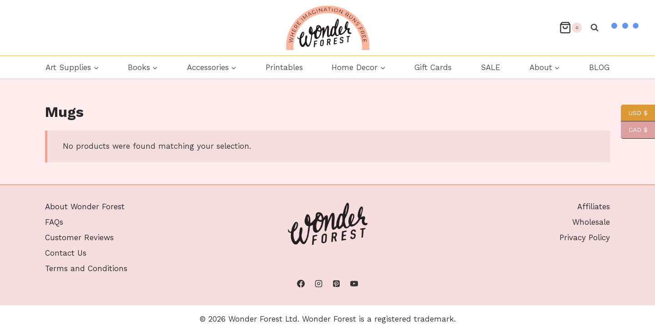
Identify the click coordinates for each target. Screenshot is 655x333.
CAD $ (634, 129)
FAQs (54, 222)
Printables (284, 67)
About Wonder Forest (85, 206)
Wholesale (591, 222)
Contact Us (65, 252)
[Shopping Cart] (570, 27)
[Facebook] (300, 284)
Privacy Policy (584, 237)
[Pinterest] (336, 284)
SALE (490, 67)
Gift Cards (433, 67)
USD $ (634, 113)
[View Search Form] (594, 28)
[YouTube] (354, 284)
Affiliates (593, 206)
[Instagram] (318, 284)
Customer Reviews (79, 237)
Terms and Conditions (86, 268)
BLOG (599, 67)
